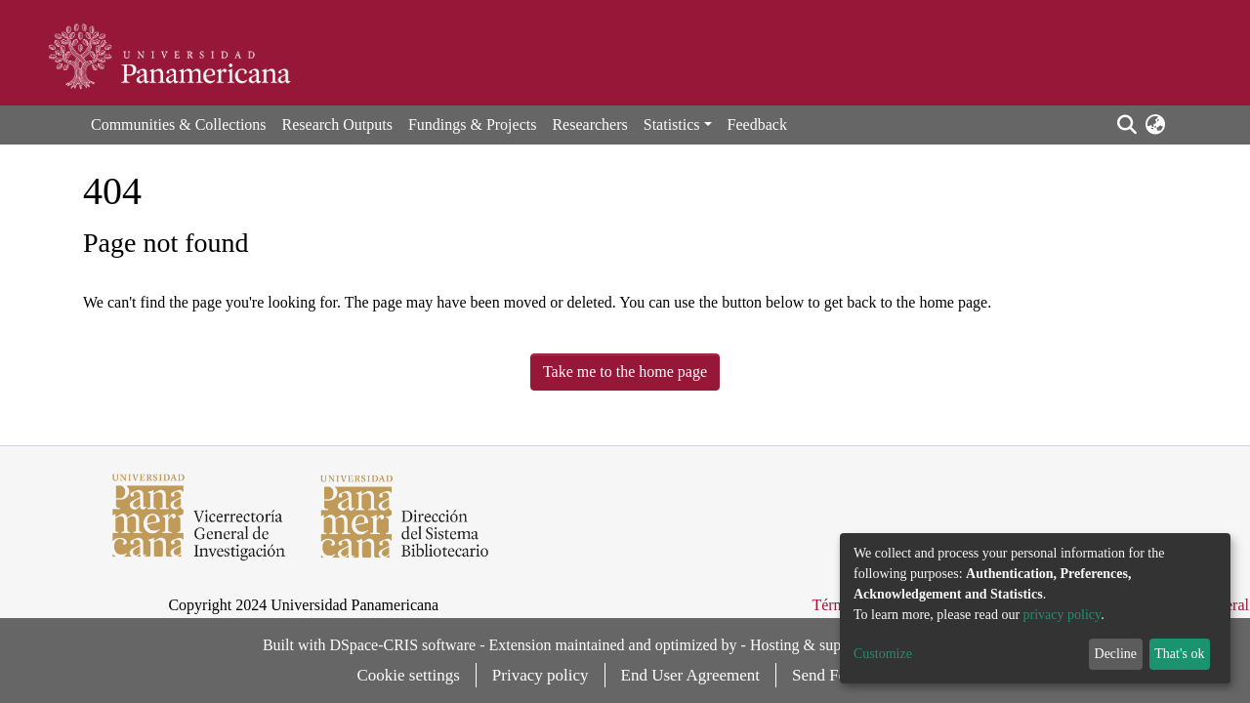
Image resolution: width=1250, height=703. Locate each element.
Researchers (589, 124)
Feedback (757, 124)
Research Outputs (337, 124)
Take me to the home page (625, 371)
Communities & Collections (179, 124)
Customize (883, 653)
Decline (1116, 653)
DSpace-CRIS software (402, 645)
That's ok (1179, 653)
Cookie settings (408, 675)
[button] (1155, 125)
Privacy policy (540, 675)
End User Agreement (691, 675)
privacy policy (1062, 614)
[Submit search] (1126, 125)
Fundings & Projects (472, 124)
